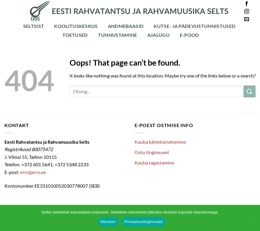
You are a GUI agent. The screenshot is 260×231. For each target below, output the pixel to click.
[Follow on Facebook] (246, 4)
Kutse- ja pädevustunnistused (194, 26)
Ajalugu (158, 35)
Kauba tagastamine (154, 162)
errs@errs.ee (33, 172)
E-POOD (189, 35)
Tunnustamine (117, 35)
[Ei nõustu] (252, 219)
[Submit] (250, 91)
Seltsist (33, 26)
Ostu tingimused (152, 152)
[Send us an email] (246, 19)
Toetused (75, 35)
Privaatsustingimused (143, 221)
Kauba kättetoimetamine (160, 142)
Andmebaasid (126, 26)
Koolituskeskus (75, 26)
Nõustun (107, 221)
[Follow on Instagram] (246, 11)
